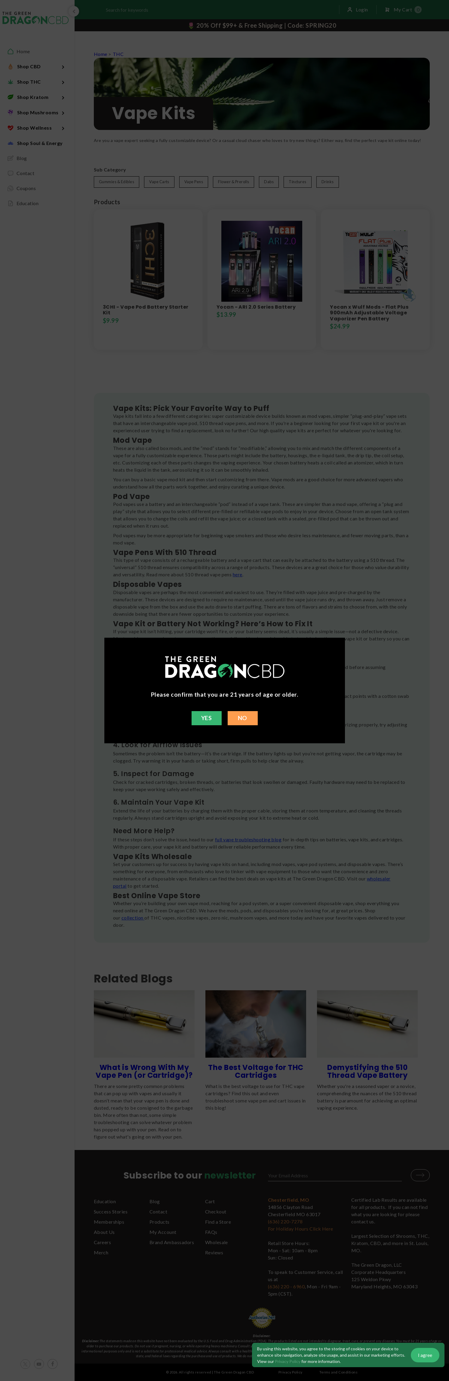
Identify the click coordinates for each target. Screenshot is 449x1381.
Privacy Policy (287, 1361)
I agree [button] (425, 1355)
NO (242, 717)
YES (206, 717)
